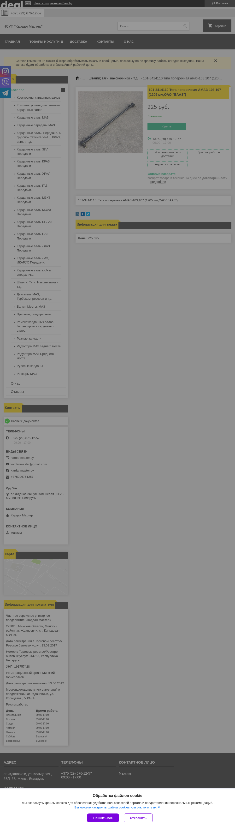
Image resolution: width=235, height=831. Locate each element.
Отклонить (138, 818)
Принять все (103, 818)
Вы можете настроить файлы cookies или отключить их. (115, 807)
